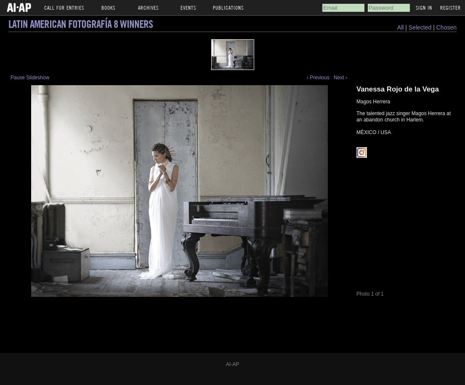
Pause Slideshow (30, 78)
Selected (421, 27)
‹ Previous (318, 78)
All (400, 27)
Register (450, 7)
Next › (340, 78)
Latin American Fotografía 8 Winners (80, 23)
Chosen (446, 27)
